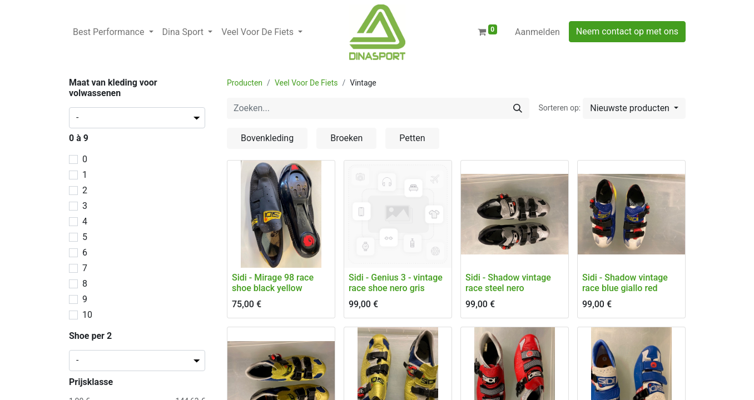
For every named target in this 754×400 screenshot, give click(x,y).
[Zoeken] (517, 108)
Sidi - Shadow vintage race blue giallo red (625, 282)
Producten (244, 82)
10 (87, 314)
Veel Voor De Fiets (306, 82)
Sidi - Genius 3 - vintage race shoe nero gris (396, 282)
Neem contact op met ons (627, 31)
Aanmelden (537, 32)
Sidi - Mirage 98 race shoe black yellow (273, 282)
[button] (634, 108)
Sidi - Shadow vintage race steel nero (508, 282)
